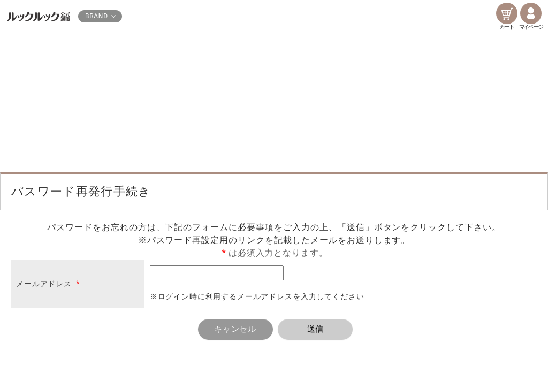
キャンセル (235, 329)
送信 (315, 329)
